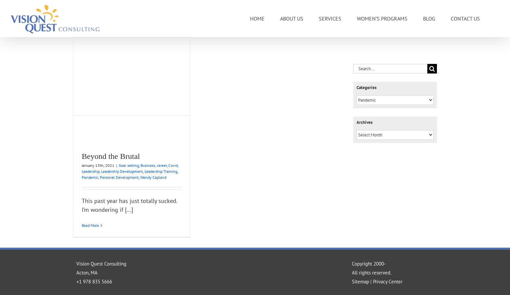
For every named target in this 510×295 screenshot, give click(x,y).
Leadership (91, 171)
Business (148, 165)
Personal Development (119, 177)
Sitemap (360, 281)
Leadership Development (122, 171)
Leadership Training (161, 171)
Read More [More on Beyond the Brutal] (90, 225)
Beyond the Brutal (111, 156)
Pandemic (90, 177)
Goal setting (129, 165)
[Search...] (390, 69)
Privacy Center (388, 281)
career (162, 165)
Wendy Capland (153, 177)
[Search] (432, 69)
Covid (173, 165)
